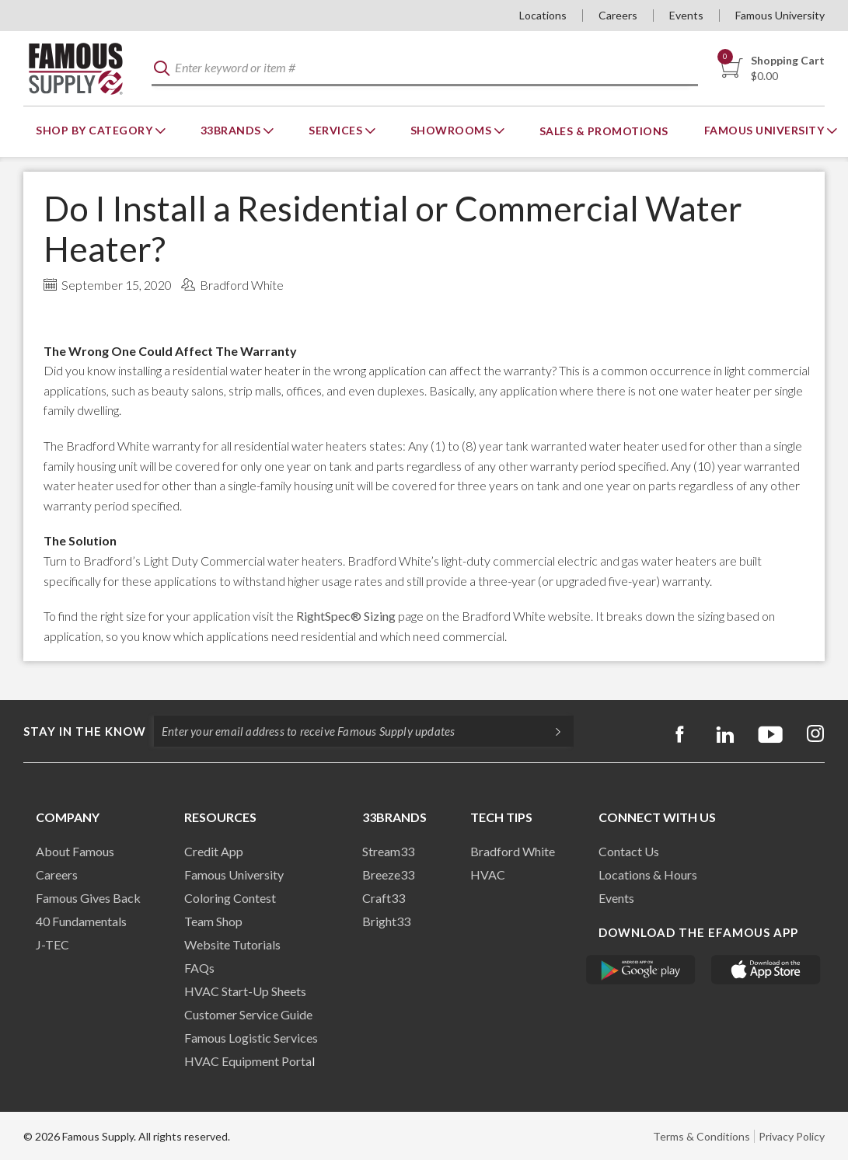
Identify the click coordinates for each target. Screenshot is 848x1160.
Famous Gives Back (88, 897)
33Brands (232, 130)
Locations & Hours (647, 874)
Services (337, 130)
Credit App (213, 851)
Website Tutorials (232, 944)
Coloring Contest (230, 897)
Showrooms (452, 130)
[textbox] (425, 68)
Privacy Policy (792, 1136)
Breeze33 (388, 874)
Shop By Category (95, 130)
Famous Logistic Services (251, 1037)
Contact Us (628, 851)
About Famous (75, 851)
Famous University (780, 15)
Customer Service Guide (248, 1014)
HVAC (487, 874)
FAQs (199, 967)
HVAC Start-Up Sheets (245, 991)
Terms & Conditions (701, 1136)
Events (686, 15)
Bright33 (386, 921)
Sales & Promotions (603, 131)
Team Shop (213, 921)
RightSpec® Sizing (346, 615)
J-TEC (52, 944)
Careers (617, 15)
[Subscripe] (550, 731)
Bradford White (512, 851)
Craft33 (383, 897)
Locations (543, 15)
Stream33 (388, 851)
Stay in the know (84, 731)
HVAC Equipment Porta (248, 1061)
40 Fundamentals (81, 921)
